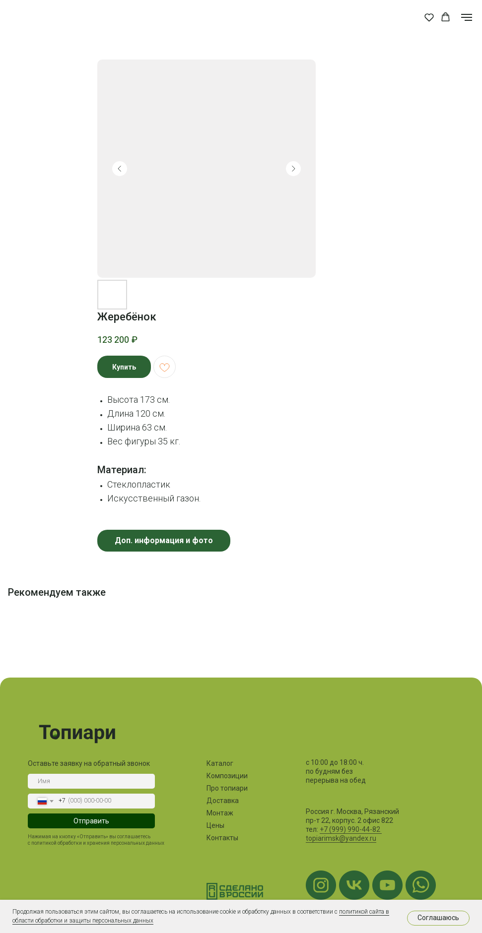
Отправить (89, 821)
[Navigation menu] (466, 17)
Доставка (220, 801)
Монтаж (217, 813)
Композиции (224, 776)
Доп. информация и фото (164, 540)
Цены (213, 825)
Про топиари (224, 788)
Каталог (217, 763)
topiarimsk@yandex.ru (338, 838)
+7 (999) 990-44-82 (348, 829)
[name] (88, 781)
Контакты (220, 838)
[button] (429, 17)
